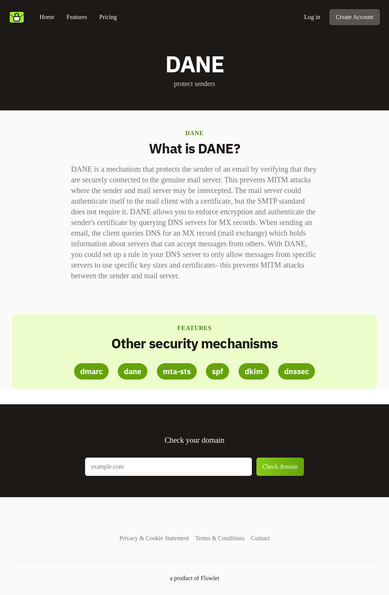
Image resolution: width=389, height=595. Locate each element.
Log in (312, 17)
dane (132, 371)
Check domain (280, 466)
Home (47, 17)
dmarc (91, 371)
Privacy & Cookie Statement (154, 538)
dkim (254, 371)
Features (76, 17)
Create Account (354, 17)
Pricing (108, 17)
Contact (260, 538)
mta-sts (177, 371)
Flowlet (210, 578)
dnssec (296, 371)
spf (217, 371)
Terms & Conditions (220, 538)
